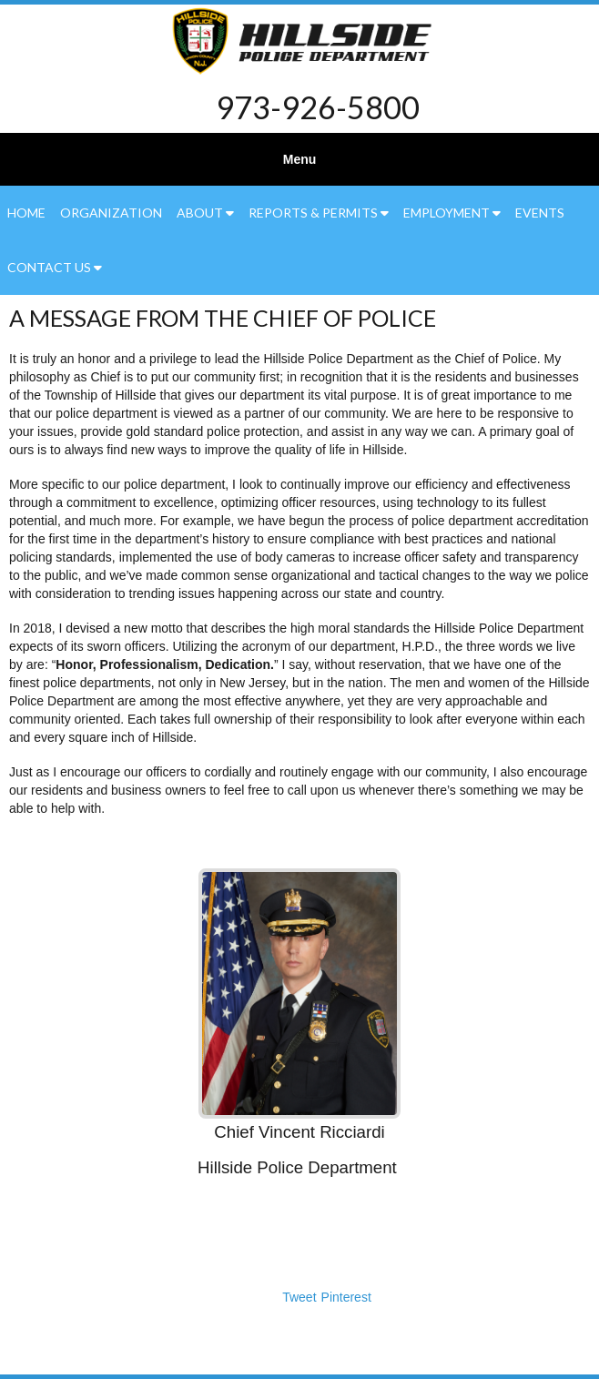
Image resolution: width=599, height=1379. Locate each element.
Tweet (299, 1297)
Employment (452, 212)
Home (26, 212)
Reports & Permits (319, 212)
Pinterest (346, 1297)
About (205, 212)
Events (539, 212)
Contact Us (54, 267)
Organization (111, 212)
